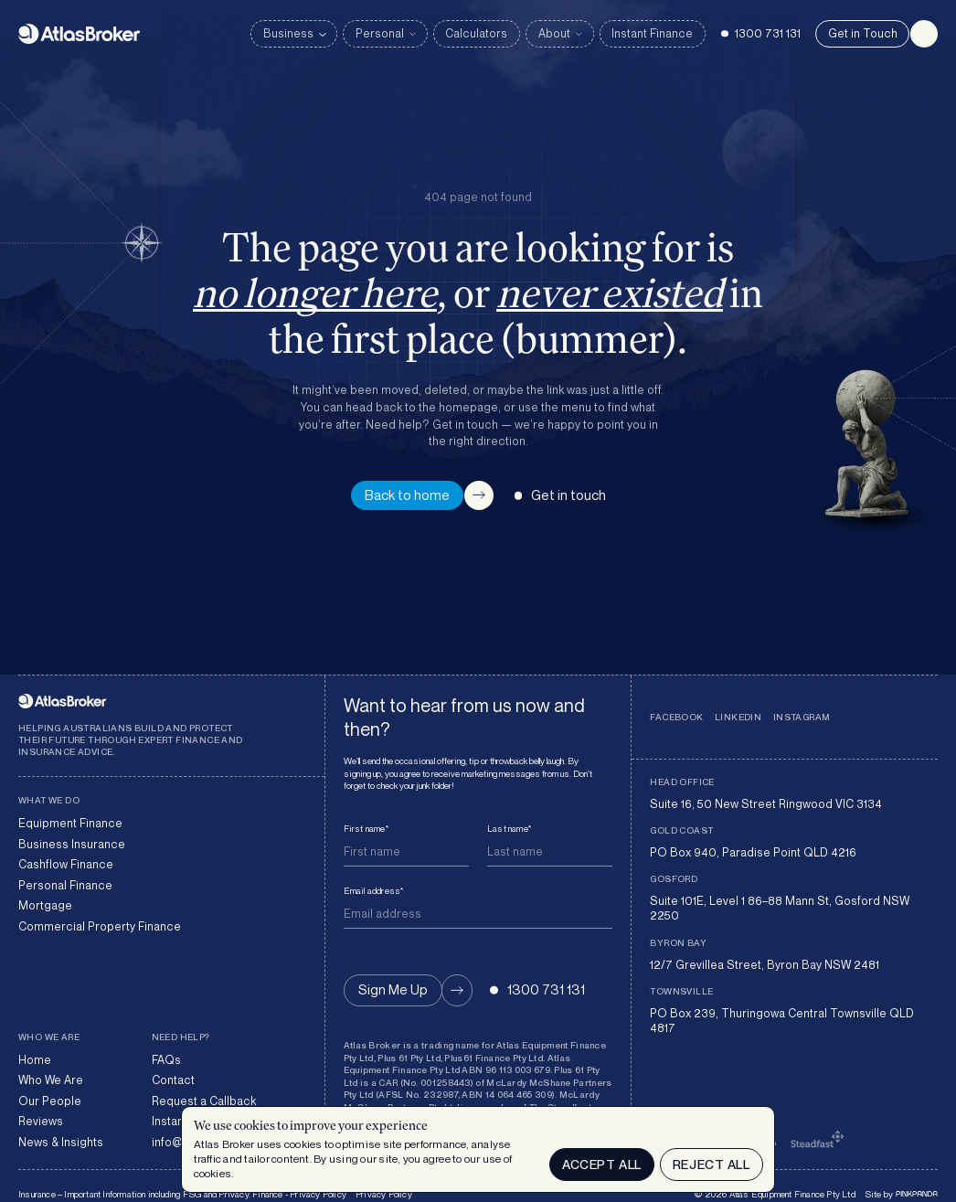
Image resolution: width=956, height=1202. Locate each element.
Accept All (602, 1164)
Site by (901, 1193)
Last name (509, 828)
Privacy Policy (384, 1193)
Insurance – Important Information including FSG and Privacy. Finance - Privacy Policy (182, 1193)
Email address (374, 890)
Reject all (711, 1164)
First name (366, 828)
